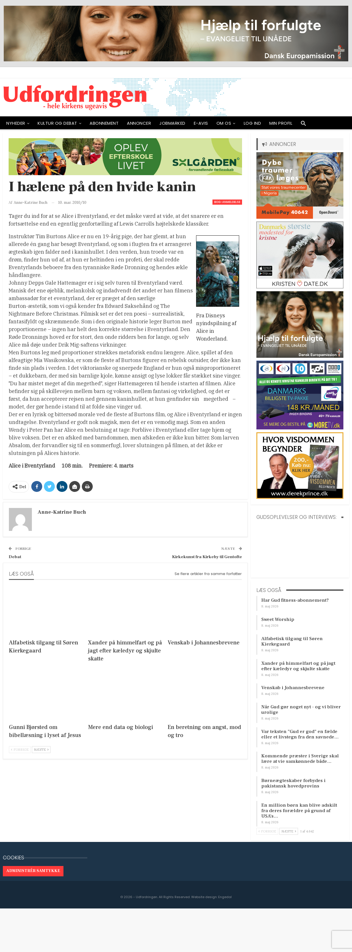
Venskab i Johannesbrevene (292, 688)
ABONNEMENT (104, 123)
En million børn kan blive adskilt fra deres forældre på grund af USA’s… (299, 810)
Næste (41, 750)
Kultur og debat (57, 123)
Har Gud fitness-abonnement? (295, 600)
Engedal (225, 897)
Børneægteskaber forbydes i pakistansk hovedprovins (293, 783)
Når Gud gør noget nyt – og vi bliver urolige (301, 710)
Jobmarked (172, 123)
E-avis (201, 123)
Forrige (20, 750)
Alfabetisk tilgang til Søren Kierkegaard (292, 641)
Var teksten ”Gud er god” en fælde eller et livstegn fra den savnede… (300, 734)
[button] (303, 125)
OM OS (223, 123)
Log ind (252, 123)
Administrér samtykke (33, 870)
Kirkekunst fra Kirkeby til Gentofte (207, 557)
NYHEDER (15, 123)
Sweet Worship (277, 619)
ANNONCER (139, 123)
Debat (15, 557)
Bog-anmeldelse (227, 202)
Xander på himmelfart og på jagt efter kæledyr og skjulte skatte (298, 666)
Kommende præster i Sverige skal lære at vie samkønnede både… (300, 759)
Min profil (280, 123)
